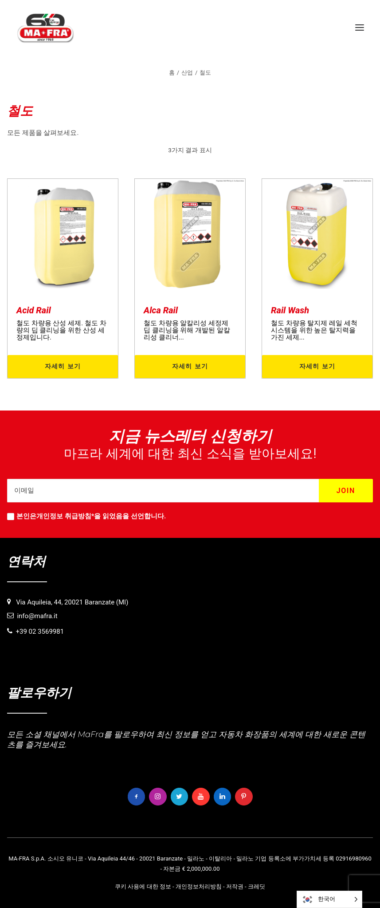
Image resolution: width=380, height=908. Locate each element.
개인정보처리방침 (199, 886)
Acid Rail (33, 310)
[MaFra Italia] (45, 27)
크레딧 (256, 886)
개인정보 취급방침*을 (68, 516)
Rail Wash (290, 310)
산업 (187, 72)
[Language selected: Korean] (329, 899)
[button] (359, 27)
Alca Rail (161, 310)
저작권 (234, 886)
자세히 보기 (63, 366)
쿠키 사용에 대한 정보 (143, 886)
